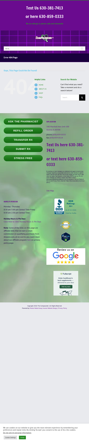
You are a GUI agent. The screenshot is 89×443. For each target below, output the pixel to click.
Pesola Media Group (36, 308)
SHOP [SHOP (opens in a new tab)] (41, 93)
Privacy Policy (62, 308)
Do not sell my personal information (17, 433)
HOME (41, 85)
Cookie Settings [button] (10, 437)
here (29, 240)
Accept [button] (22, 437)
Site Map (50, 190)
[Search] (82, 97)
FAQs (41, 97)
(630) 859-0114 (56, 137)
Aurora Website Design (50, 308)
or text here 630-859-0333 (65, 162)
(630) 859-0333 (59, 134)
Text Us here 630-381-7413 (65, 147)
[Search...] (70, 97)
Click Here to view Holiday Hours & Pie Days (22, 221)
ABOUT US (42, 89)
